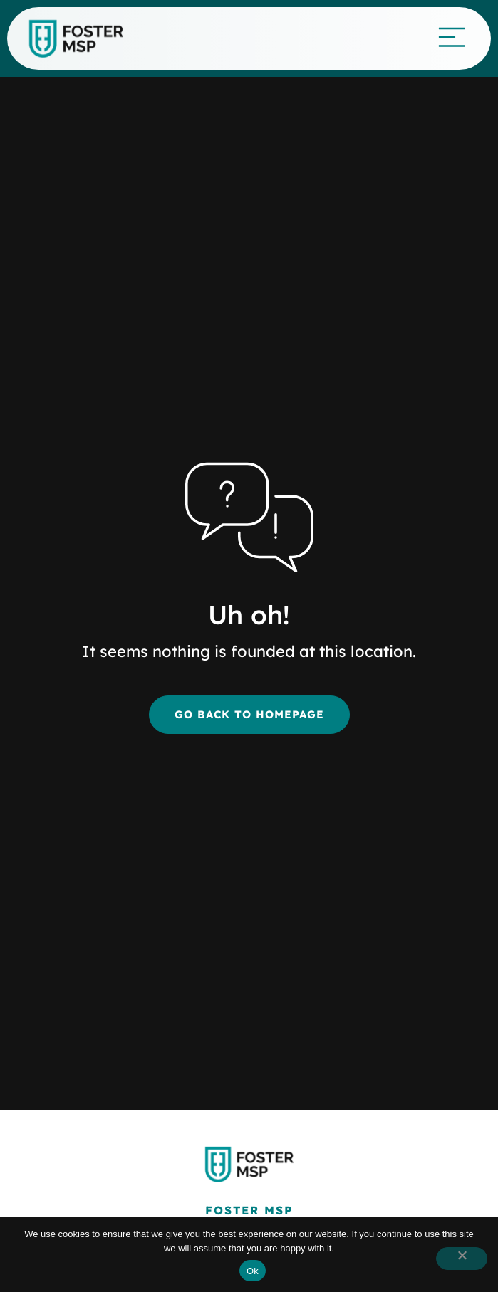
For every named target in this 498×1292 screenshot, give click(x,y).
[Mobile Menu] (452, 36)
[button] (461, 1258)
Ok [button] (253, 1271)
